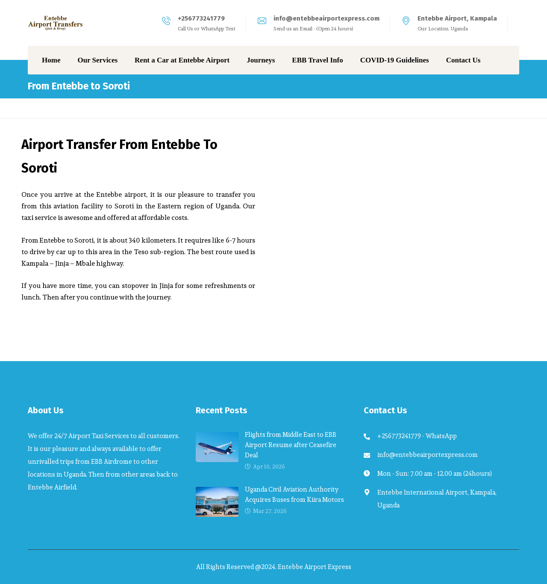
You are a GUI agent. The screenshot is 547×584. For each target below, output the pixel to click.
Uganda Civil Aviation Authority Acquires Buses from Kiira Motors (294, 494)
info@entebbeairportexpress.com (326, 18)
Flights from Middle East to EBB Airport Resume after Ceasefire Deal (290, 445)
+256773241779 (201, 18)
